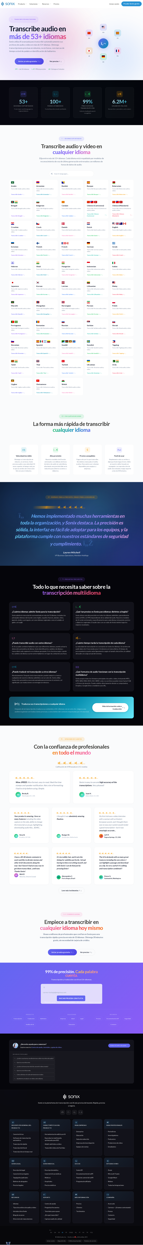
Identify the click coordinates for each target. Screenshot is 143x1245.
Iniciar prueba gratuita (29, 61)
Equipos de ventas (82, 1147)
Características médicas (53, 1174)
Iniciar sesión (114, 4)
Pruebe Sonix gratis (131, 4)
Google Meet (112, 1178)
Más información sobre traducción (113, 707)
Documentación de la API (84, 1174)
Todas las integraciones (116, 1185)
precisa (102, 1103)
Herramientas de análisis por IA (55, 1134)
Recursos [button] (45, 4)
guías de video (57, 1047)
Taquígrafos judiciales (20, 1178)
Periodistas (112, 1132)
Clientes (79, 1208)
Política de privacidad (75, 1241)
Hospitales (48, 1182)
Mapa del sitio (62, 1241)
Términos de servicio (90, 1241)
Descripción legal (19, 1170)
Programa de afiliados (83, 1182)
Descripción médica (51, 1170)
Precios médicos (50, 1185)
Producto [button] (21, 4)
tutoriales (46, 1047)
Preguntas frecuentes (52, 1208)
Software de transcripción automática (22, 1139)
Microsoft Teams (113, 1174)
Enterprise (79, 1132)
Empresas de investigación (85, 1143)
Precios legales (18, 1185)
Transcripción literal (20, 1148)
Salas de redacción (82, 1139)
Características (18, 1134)
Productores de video (115, 1143)
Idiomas (15, 1204)
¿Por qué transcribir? (52, 1215)
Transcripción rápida (20, 1144)
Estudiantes (112, 1147)
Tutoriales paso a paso (52, 1211)
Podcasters (112, 1139)
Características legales (21, 1174)
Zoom (110, 1170)
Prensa (110, 1211)
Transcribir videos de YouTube (55, 1148)
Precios (56, 4)
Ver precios (55, 61)
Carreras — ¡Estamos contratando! (119, 1208)
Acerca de (111, 1204)
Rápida (96, 1103)
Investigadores (113, 1135)
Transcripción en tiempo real (22, 1152)
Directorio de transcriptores (22, 1219)
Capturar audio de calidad (53, 1219)
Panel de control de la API (84, 1178)
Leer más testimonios (71, 891)
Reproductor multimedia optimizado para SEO (53, 1139)
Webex (110, 1182)
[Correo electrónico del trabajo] (71, 993)
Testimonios (80, 1211)
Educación (79, 1135)
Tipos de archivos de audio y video (24, 1208)
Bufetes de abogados (20, 1182)
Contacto (111, 1215)
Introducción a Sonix (20, 1211)
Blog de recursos (18, 1215)
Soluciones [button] (33, 4)
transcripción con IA (66, 1103)
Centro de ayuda (36, 1047)
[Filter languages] (71, 174)
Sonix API (79, 1170)
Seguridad (111, 1219)
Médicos (48, 1178)
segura (72, 1106)
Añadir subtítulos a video (53, 1144)
